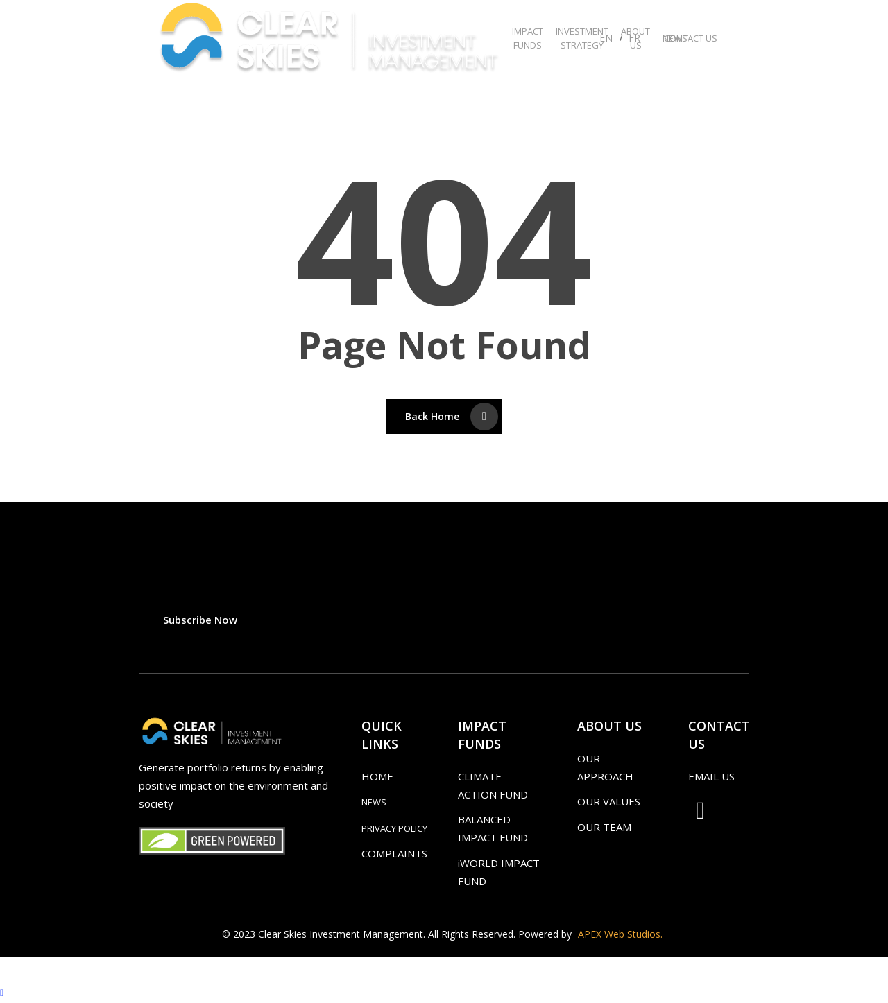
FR (634, 37)
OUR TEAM (604, 827)
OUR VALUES (608, 801)
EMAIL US (711, 776)
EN (606, 37)
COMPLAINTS (394, 853)
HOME (377, 776)
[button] (200, 619)
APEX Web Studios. (620, 934)
